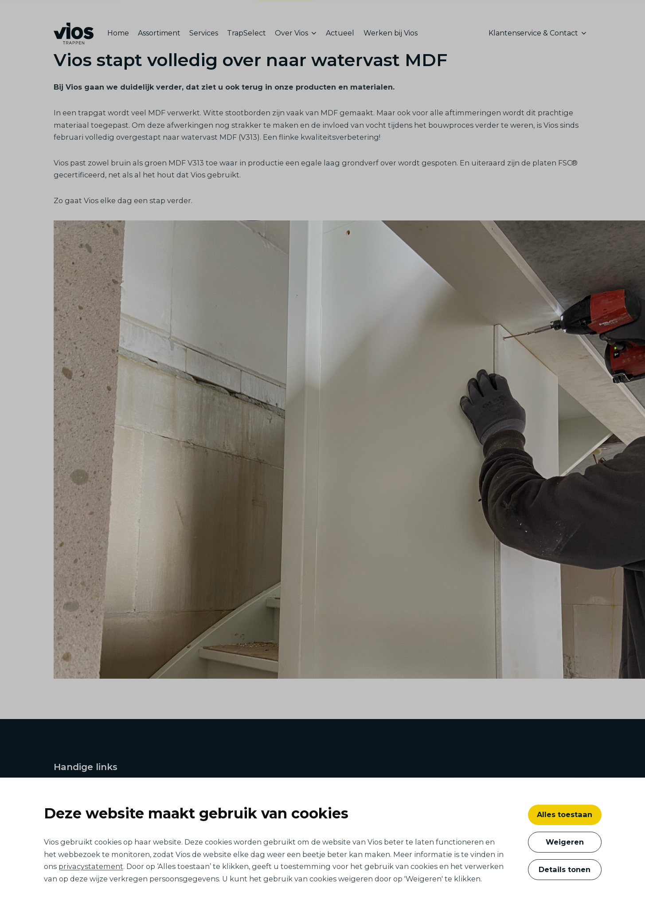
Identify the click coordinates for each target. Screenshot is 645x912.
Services (203, 33)
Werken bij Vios (391, 33)
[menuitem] (120, 33)
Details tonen (564, 869)
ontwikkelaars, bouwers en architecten (186, 9)
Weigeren (565, 841)
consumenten (286, 11)
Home (118, 33)
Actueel (340, 33)
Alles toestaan (564, 814)
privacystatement (91, 866)
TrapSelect (246, 33)
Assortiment (159, 33)
